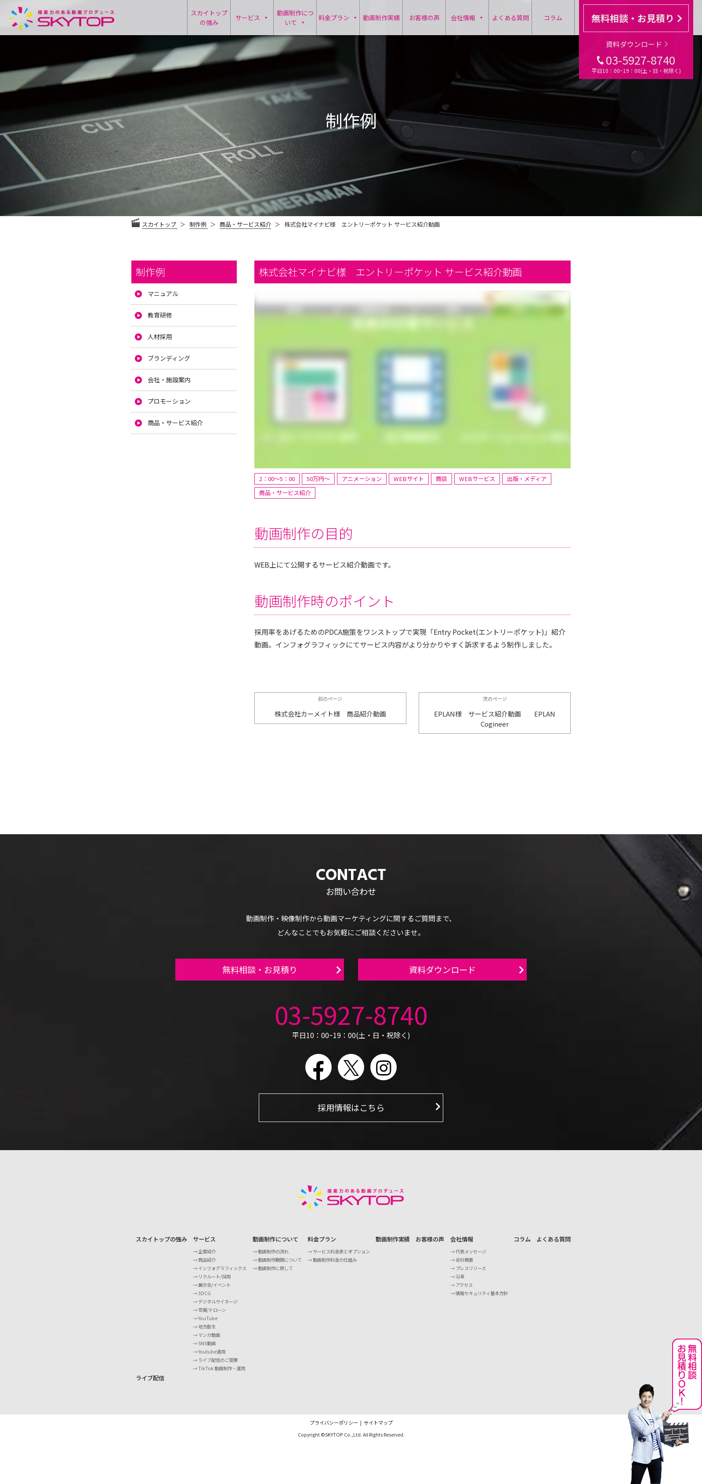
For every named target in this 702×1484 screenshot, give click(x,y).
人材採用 (160, 336)
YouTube (207, 1323)
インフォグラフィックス (222, 1273)
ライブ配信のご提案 (218, 1365)
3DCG (204, 1298)
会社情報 (467, 17)
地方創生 (207, 1331)
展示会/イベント (214, 1290)
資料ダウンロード (637, 44)
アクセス (464, 1290)
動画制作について (295, 18)
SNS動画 (207, 1348)
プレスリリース (471, 1273)
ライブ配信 (150, 1383)
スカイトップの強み (209, 17)
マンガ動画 (209, 1340)
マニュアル (163, 293)
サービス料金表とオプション (341, 1256)
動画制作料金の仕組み (335, 1265)
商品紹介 (207, 1265)
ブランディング (169, 358)
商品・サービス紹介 (245, 224)
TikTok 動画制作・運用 (221, 1373)
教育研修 (160, 315)
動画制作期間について (280, 1265)
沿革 (460, 1281)
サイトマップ (378, 1427)
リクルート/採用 (214, 1281)
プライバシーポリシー (334, 1427)
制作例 (150, 271)
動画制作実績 (381, 17)
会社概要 (464, 1265)
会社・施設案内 (169, 379)
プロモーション (169, 401)
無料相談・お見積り (636, 18)
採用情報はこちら (351, 1113)
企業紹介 (207, 1256)
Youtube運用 (211, 1357)
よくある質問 (510, 17)
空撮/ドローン (212, 1315)
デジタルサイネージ (218, 1306)
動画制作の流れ (273, 1256)
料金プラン (338, 17)
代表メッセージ (471, 1256)
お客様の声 (424, 17)
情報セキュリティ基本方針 (482, 1298)
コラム (553, 17)
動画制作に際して (275, 1273)
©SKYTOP (332, 1440)
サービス (252, 17)
